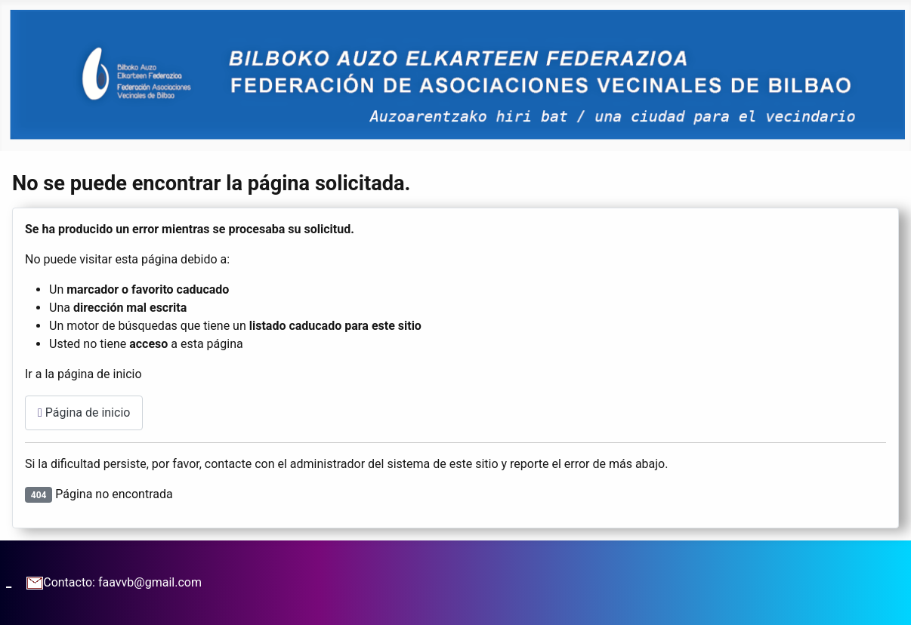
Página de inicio (84, 412)
